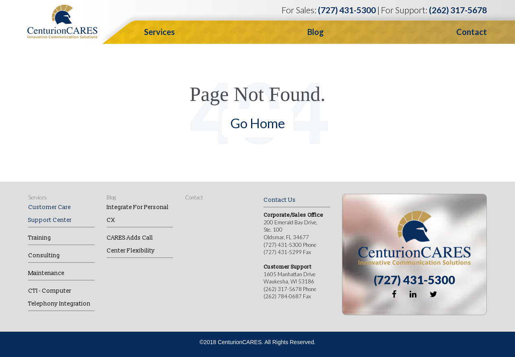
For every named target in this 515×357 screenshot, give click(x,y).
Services (159, 31)
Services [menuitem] (37, 197)
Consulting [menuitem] (44, 255)
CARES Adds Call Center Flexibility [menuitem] (131, 244)
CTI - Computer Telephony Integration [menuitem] (59, 297)
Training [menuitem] (39, 238)
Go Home (258, 123)
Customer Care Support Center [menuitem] (50, 213)
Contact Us (280, 200)
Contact (471, 31)
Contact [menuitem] (194, 197)
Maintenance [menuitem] (46, 273)
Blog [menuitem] (111, 197)
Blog (315, 31)
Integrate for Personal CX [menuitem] (138, 213)
